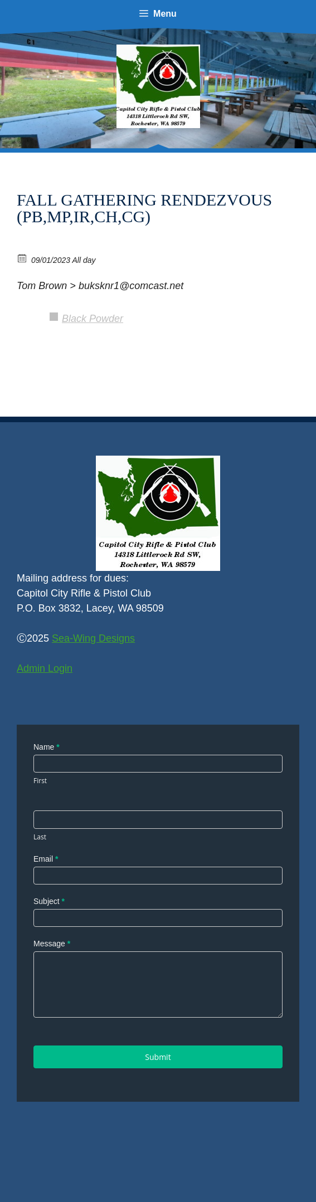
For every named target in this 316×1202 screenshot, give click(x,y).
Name (46, 746)
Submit (158, 1057)
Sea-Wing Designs (93, 638)
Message (51, 943)
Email (45, 858)
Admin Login (44, 668)
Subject (49, 901)
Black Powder (92, 318)
